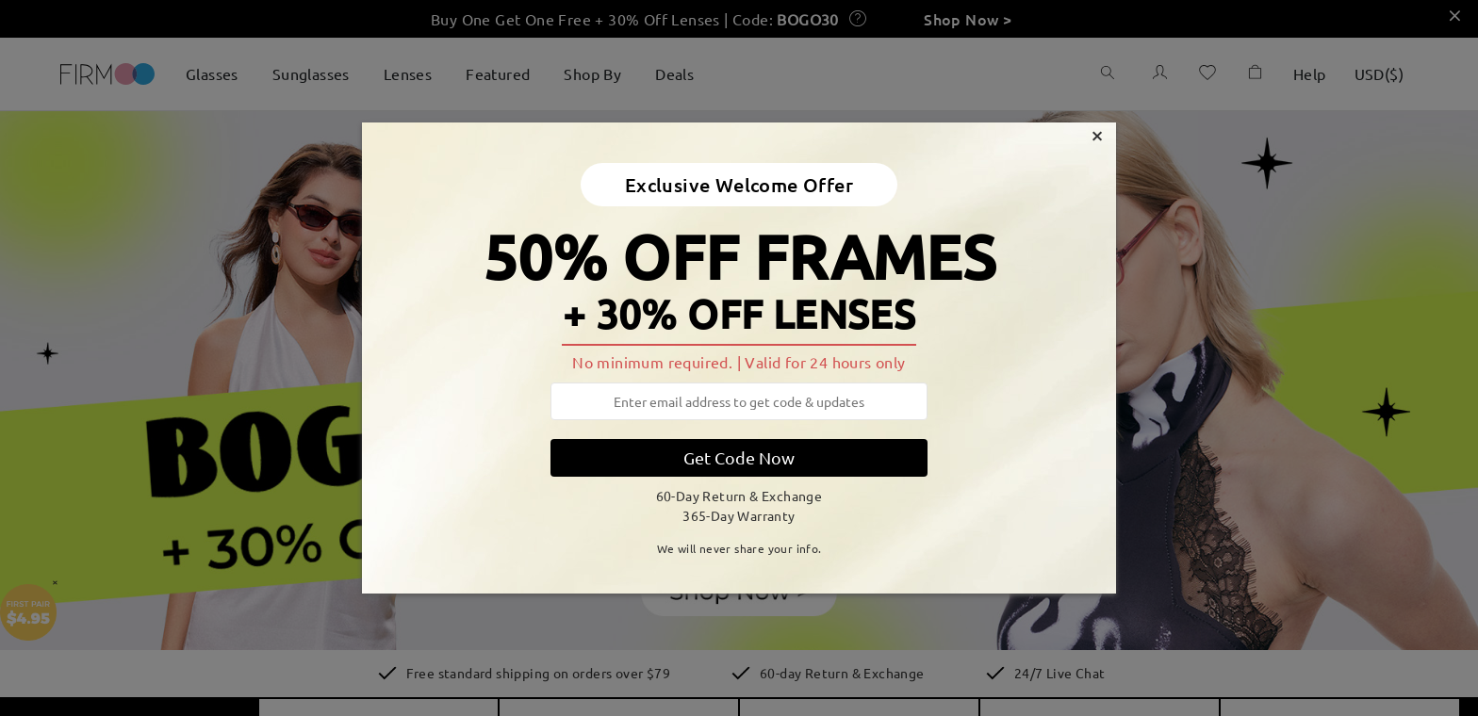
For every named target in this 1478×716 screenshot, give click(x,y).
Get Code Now (739, 457)
